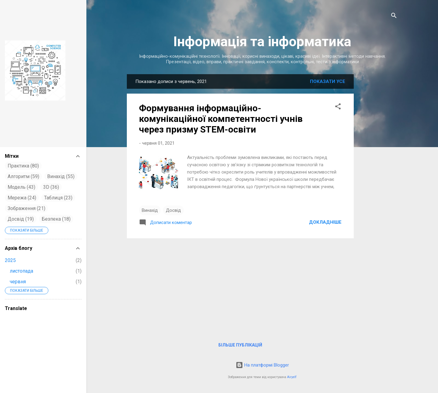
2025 (10, 260)
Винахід (150, 210)
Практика (23, 166)
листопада (21, 271)
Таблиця (58, 198)
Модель (21, 187)
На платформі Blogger (262, 365)
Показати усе (327, 81)
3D (51, 187)
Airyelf (292, 377)
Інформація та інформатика (262, 41)
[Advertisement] (378, 170)
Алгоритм (23, 176)
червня (18, 281)
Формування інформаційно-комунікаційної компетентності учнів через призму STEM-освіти (221, 119)
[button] (338, 107)
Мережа (22, 198)
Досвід (173, 210)
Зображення (26, 208)
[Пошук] (394, 16)
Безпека (56, 219)
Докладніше (325, 222)
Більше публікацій (240, 345)
